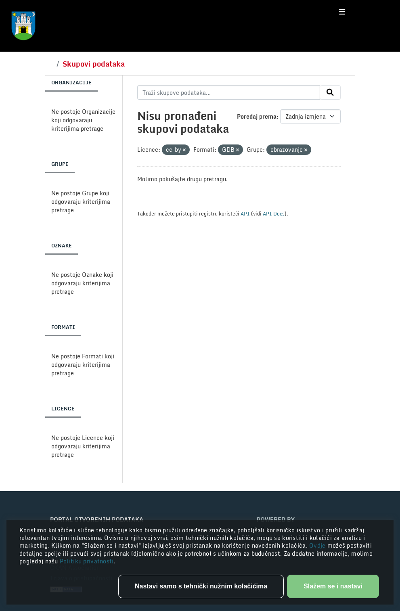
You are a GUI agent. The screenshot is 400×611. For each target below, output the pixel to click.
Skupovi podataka (94, 63)
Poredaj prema (256, 116)
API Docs (274, 213)
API (245, 213)
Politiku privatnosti (87, 561)
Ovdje (318, 545)
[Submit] (330, 92)
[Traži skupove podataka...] (228, 92)
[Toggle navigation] (342, 12)
